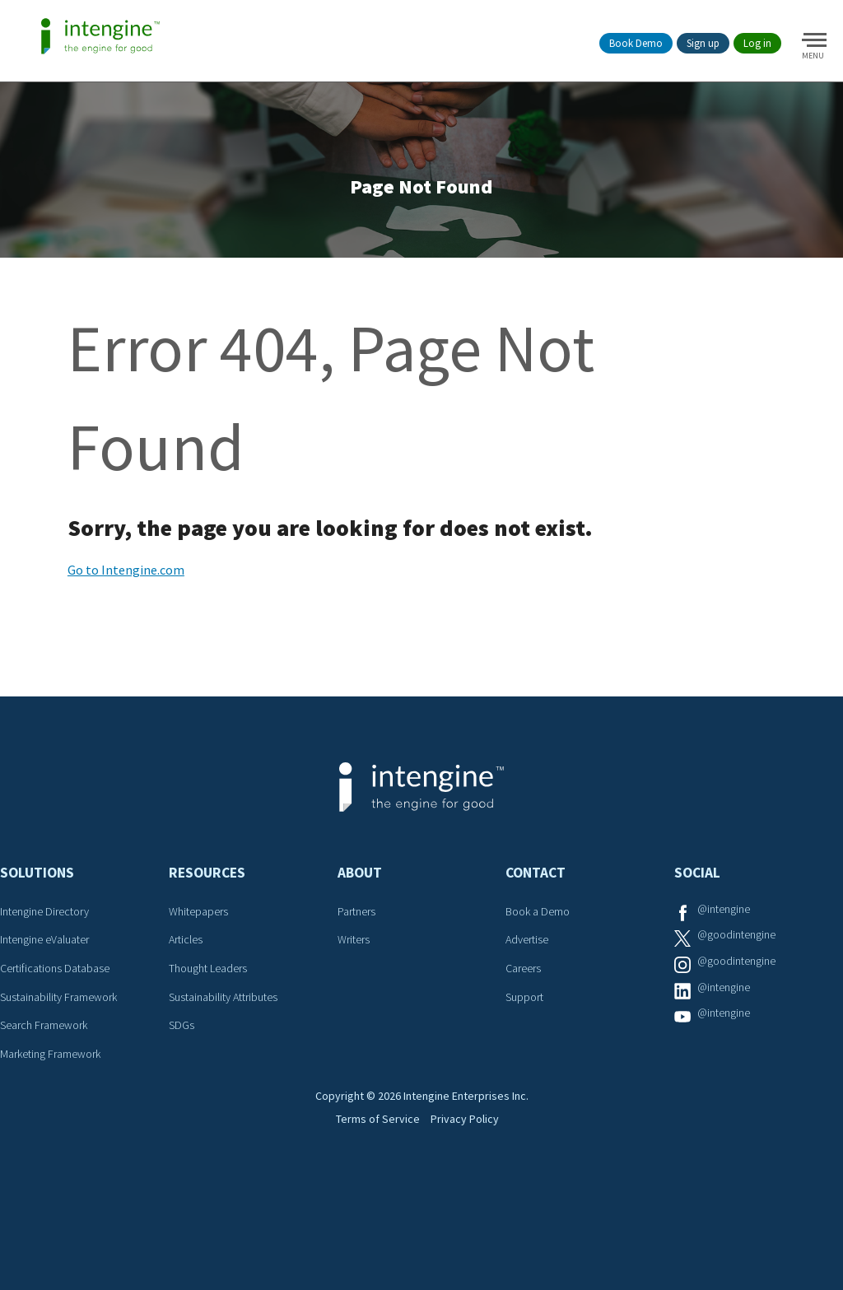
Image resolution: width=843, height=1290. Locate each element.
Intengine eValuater (52, 963)
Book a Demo (541, 935)
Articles (188, 963)
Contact (535, 897)
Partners (360, 935)
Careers (526, 992)
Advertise (530, 963)
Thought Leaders (214, 992)
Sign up (703, 43)
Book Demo (636, 43)
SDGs (183, 1048)
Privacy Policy (474, 1213)
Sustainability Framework (67, 1020)
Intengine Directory (51, 935)
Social (697, 897)
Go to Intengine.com (126, 594)
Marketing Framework (57, 1077)
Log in (757, 43)
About (360, 897)
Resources (207, 897)
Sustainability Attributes (231, 1020)
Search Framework (51, 1048)
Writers (356, 963)
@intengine (728, 935)
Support (527, 1020)
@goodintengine (742, 963)
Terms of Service (370, 1213)
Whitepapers (203, 935)
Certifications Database (61, 992)
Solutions (37, 897)
